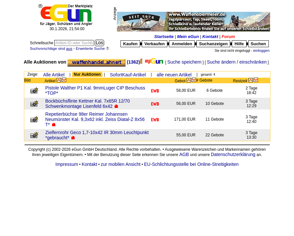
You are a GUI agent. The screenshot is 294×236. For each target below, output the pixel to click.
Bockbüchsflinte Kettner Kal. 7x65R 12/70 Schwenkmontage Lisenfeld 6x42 (87, 103)
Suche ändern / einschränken (236, 62)
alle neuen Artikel (174, 74)
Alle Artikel (53, 74)
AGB (184, 154)
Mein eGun (188, 36)
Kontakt (210, 36)
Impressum (66, 164)
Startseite (164, 36)
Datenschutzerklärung (233, 154)
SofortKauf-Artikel (128, 74)
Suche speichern (184, 62)
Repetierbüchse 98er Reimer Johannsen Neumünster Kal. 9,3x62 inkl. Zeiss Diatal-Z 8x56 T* (94, 119)
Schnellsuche (42, 43)
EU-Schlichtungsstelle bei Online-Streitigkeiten (191, 164)
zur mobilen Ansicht (120, 164)
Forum (228, 36)
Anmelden (182, 43)
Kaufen (130, 43)
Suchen (258, 43)
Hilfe (239, 43)
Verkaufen (154, 43)
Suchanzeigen (213, 43)
